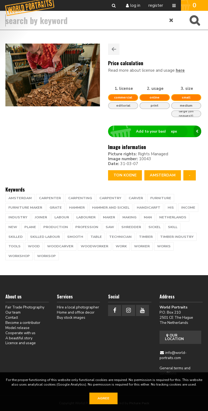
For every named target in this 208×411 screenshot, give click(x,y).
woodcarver (60, 246)
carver (136, 198)
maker (109, 217)
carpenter (50, 198)
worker (142, 246)
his (171, 207)
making (129, 217)
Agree (103, 398)
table (96, 236)
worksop (46, 256)
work (121, 246)
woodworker (94, 246)
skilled (15, 236)
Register (155, 5)
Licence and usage (20, 343)
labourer (86, 217)
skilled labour (45, 236)
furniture (160, 198)
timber (146, 236)
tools (14, 246)
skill (172, 227)
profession (86, 227)
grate (56, 207)
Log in (135, 5)
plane (30, 227)
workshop (19, 256)
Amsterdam (163, 175)
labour (61, 217)
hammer (77, 207)
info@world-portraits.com (173, 355)
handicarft (148, 207)
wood (34, 246)
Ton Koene (124, 175)
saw (110, 227)
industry (17, 217)
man (148, 217)
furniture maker (25, 207)
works (164, 246)
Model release (17, 327)
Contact (11, 317)
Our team (13, 312)
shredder (131, 227)
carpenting (80, 198)
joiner (41, 217)
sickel (154, 227)
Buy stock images (71, 317)
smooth (75, 236)
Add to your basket (157, 131)
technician (120, 236)
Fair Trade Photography (24, 307)
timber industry (177, 236)
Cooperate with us (20, 333)
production (55, 227)
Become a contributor (22, 322)
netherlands (172, 217)
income (188, 207)
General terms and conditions (175, 371)
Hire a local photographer (78, 307)
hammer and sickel (110, 207)
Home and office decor (76, 312)
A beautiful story (18, 338)
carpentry (110, 198)
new (12, 227)
